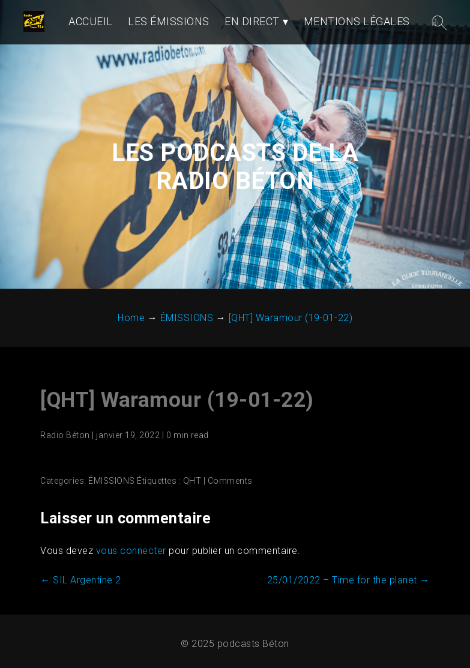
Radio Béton (65, 435)
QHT (192, 481)
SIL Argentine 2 (80, 580)
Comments (230, 481)
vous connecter (131, 550)
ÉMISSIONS (111, 481)
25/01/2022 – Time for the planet (348, 580)
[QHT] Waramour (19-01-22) (177, 400)
